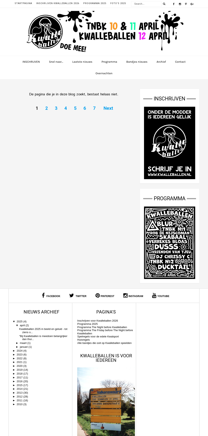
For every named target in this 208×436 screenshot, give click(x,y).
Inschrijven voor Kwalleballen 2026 (96, 320)
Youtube (160, 295)
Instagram (133, 295)
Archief (161, 62)
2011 (20, 400)
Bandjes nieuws (136, 62)
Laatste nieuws (82, 62)
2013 (20, 392)
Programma (109, 62)
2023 (20, 354)
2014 (20, 388)
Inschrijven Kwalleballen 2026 (57, 3)
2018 (20, 373)
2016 (20, 381)
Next (108, 108)
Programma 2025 (94, 3)
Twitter (78, 295)
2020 (20, 365)
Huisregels (82, 339)
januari (24, 346)
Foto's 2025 (118, 3)
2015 (20, 385)
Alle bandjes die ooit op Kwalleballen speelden (103, 342)
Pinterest (104, 295)
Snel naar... (56, 62)
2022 (20, 358)
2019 (20, 369)
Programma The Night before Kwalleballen (101, 327)
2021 (20, 362)
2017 (20, 377)
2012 (20, 396)
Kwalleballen (114, 428)
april (23, 325)
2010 (20, 404)
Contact (180, 62)
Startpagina (23, 3)
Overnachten (103, 73)
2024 (20, 350)
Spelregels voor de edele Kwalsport (97, 336)
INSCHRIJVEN (31, 62)
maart (23, 342)
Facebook (51, 295)
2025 (20, 321)
